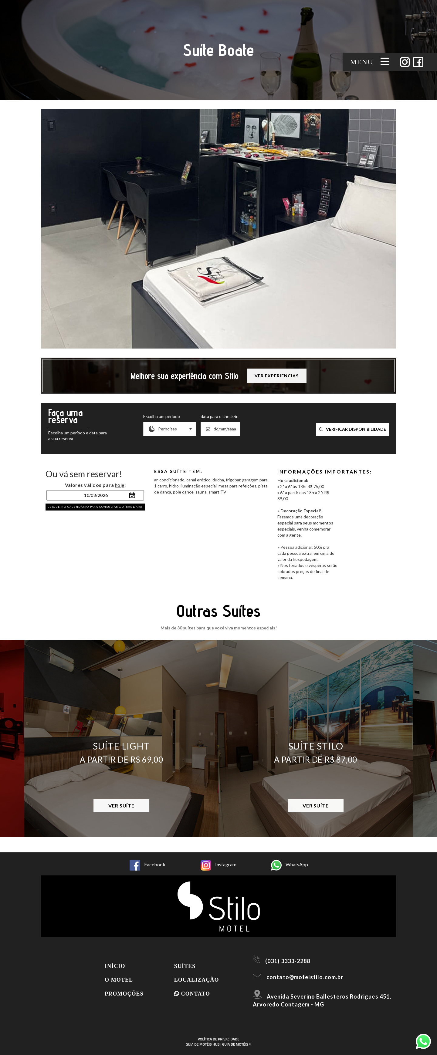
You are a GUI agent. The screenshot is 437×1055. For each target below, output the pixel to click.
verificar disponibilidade (352, 429)
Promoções (124, 994)
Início (115, 966)
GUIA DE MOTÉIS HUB (203, 1044)
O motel (119, 980)
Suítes (185, 966)
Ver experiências (276, 375)
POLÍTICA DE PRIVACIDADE (218, 1039)
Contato (192, 994)
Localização (196, 980)
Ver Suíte (121, 805)
